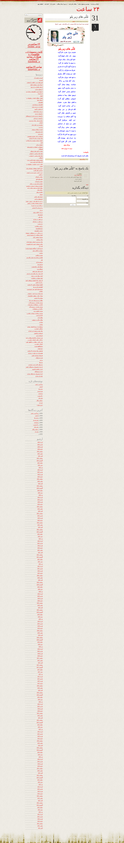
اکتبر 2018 (40, 635)
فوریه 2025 (40, 474)
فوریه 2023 (40, 518)
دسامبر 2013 (40, 768)
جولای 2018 (40, 642)
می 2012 (41, 812)
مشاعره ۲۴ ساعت (38, 298)
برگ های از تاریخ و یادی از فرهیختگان (34, 116)
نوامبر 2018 (40, 633)
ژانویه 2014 (40, 766)
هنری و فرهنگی (39, 357)
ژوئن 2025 (40, 465)
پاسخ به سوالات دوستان (37, 129)
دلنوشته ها (40, 214)
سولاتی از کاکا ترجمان (37, 250)
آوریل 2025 (40, 469)
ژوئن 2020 (40, 589)
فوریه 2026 (40, 446)
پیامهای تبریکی (39, 144)
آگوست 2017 (40, 667)
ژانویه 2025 (40, 476)
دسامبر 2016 (40, 685)
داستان (41, 194)
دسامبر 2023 (40, 506)
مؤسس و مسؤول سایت (83, 4)
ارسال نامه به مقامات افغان (36, 84)
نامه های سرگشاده (38, 333)
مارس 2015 (40, 734)
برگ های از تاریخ (39, 114)
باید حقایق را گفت (38, 109)
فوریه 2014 (40, 763)
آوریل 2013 (40, 786)
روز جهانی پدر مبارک (38, 219)
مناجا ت (41, 322)
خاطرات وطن (39, 192)
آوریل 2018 (40, 649)
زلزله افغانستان (39, 228)
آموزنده (41, 80)
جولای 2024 (40, 490)
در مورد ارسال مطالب (62, 4)
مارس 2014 (40, 761)
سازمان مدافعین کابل (38, 237)
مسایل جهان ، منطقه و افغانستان (35, 296)
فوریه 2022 (40, 545)
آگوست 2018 (40, 639)
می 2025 (41, 467)
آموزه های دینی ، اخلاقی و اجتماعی (35, 82)
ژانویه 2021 (40, 573)
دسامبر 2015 (40, 713)
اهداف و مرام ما (95, 4)
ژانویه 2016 (40, 711)
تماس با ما (52, 4)
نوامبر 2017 (40, 660)
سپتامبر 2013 (40, 775)
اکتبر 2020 (40, 580)
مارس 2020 (40, 596)
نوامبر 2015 (40, 715)
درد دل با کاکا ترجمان (38, 212)
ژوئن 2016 (40, 699)
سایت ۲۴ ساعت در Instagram (34, 67)
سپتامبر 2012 (40, 802)
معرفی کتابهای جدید (38, 311)
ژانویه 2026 (40, 449)
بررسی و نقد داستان (38, 111)
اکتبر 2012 (40, 800)
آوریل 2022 (40, 541)
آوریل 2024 (40, 497)
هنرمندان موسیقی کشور (37, 355)
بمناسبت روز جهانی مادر (37, 125)
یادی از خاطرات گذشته (37, 369)
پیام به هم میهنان (39, 132)
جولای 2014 (40, 752)
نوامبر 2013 (40, 770)
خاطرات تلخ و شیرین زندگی (36, 183)
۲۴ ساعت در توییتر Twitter (34, 45)
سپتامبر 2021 (40, 554)
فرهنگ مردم (40, 269)
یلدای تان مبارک (39, 376)
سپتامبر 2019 (40, 610)
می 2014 (41, 757)
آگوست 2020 (40, 584)
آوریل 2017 (40, 676)
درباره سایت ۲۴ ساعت (37, 208)
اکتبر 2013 (40, 773)
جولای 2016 (40, 697)
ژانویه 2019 (40, 628)
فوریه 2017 (40, 681)
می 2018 (41, 646)
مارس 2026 (40, 444)
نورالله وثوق (82, 159)
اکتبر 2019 (40, 607)
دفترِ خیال (40, 398)
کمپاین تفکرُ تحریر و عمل (37, 276)
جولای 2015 (40, 724)
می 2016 (41, 701)
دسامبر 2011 (40, 823)
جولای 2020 (40, 587)
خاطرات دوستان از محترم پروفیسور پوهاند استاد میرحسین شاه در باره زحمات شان (34, 188)
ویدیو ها (41, 362)
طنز (42, 260)
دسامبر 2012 (40, 796)
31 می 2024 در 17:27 (78, 175)
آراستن (41, 386)
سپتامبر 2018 (40, 637)
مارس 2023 (40, 515)
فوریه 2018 (40, 653)
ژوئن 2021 (40, 561)
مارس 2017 (40, 678)
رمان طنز (40, 217)
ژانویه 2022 (40, 548)
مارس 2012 (40, 816)
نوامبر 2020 (40, 577)
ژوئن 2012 (40, 809)
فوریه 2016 (40, 708)
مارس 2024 (40, 499)
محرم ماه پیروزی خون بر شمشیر (35, 293)
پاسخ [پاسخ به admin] (87, 184)
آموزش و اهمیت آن (38, 78)
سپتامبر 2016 (40, 692)
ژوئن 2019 (40, 616)
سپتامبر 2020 (40, 582)
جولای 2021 (40, 559)
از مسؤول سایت (39, 89)
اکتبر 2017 (40, 662)
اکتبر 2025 (40, 456)
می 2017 (41, 674)
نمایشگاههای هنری (38, 346)
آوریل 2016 (40, 704)
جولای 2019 (40, 614)
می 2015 (41, 729)
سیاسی (41, 253)
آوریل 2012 (40, 814)
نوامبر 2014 (40, 743)
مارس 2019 (40, 623)
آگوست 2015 (40, 722)
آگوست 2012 (40, 805)
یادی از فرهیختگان (38, 371)
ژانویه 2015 (40, 738)
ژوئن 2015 (40, 727)
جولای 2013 (40, 780)
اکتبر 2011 (40, 828)
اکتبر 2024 (40, 483)
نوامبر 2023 (40, 508)
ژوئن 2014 (40, 754)
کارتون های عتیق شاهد (37, 271)
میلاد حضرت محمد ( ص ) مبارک (35, 331)
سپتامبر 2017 (40, 665)
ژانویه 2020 (40, 600)
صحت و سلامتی (39, 255)
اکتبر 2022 (40, 527)
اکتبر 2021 (40, 552)
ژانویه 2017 (40, 683)
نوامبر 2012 (40, 798)
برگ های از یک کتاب (38, 118)
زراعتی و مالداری (39, 226)
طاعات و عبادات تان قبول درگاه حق (34, 257)
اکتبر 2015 (40, 717)
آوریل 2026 (40, 442)
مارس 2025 (40, 472)
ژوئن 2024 (40, 492)
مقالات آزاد (40, 317)
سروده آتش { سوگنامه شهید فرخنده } (34, 248)
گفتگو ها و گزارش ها (38, 287)
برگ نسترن (40, 396)
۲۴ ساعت (88, 9)
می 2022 (41, 538)
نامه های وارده (39, 335)
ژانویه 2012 (40, 821)
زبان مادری (40, 224)
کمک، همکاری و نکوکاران (37, 278)
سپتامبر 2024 (40, 486)
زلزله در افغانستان (38, 231)
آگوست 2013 (40, 777)
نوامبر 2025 (40, 453)
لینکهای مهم (40, 4)
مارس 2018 (40, 651)
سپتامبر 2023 (40, 513)
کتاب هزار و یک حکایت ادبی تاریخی (34, 273)
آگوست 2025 (40, 460)
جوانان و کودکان (39, 177)
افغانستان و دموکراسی (37, 104)
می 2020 (41, 591)
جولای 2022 (40, 534)
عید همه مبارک (39, 262)
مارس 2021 (40, 568)
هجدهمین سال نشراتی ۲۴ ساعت (35, 351)
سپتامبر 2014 (40, 747)
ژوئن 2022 (40, 536)
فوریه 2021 (40, 571)
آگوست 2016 (40, 695)
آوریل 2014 (40, 759)
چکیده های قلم (39, 179)
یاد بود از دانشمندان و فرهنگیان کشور (34, 367)
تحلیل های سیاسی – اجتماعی (36, 153)
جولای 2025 (40, 463)
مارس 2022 (40, 543)
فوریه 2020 (40, 598)
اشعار (73, 21)
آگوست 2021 (40, 557)
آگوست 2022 (40, 531)
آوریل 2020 (40, 593)
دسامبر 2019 (40, 603)
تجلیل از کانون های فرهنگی (36, 151)
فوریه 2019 (40, 626)
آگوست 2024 (40, 488)
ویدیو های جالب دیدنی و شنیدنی (35, 364)
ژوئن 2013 (40, 782)
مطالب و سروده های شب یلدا (36, 300)
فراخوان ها (40, 264)
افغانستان (40, 102)
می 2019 (41, 619)
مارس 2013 (40, 789)
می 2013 (41, 784)
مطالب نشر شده (73, 4)
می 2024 (41, 495)
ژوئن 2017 (40, 672)
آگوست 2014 (40, 750)
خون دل (41, 402)
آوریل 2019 (40, 621)
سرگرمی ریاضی (39, 384)
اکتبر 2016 (40, 690)
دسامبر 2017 (40, 658)
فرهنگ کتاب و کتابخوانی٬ (37, 266)
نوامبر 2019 (40, 605)
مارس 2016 (40, 706)
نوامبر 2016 (40, 688)
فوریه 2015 (40, 736)
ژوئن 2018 (40, 644)
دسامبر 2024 (40, 479)
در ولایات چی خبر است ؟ (37, 205)
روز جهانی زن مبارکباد (38, 221)
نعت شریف (40, 391)
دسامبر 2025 (40, 451)
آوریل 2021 (40, 566)
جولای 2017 (40, 669)
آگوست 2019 (40, 612)
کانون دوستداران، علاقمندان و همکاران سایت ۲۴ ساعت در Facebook (33, 56)
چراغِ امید (40, 393)
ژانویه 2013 (40, 793)
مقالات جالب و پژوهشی (37, 320)
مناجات (41, 324)
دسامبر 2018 (40, 630)
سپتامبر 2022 (40, 529)
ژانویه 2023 (40, 520)
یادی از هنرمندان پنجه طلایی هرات (35, 374)
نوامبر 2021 (40, 550)
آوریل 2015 (40, 731)
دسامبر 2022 (40, 522)
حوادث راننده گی (39, 181)
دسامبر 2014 (40, 740)
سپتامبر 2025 (40, 458)
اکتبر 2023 (40, 511)
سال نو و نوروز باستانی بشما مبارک (34, 242)
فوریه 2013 (40, 791)
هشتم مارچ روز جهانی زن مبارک (35, 353)
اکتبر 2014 (40, 745)
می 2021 (41, 564)
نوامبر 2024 (40, 481)
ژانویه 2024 (40, 504)
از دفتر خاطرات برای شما (37, 87)
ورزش (41, 360)
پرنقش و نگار (39, 400)
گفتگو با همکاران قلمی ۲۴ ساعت (35, 284)
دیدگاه (95, 26)
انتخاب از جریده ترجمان (37, 107)
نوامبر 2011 (40, 825)
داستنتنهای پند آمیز (38, 199)
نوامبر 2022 (40, 525)
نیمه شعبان (40, 348)
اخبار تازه (47, 4)
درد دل (41, 210)
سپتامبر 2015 (40, 720)
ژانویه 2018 (40, 655)
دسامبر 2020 (40, 575)
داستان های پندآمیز (38, 196)
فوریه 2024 (40, 502)
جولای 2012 (40, 807)
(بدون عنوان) (40, 405)
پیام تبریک (40, 134)
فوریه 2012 (40, 819)
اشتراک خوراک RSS (32, 20)
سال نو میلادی (39, 239)
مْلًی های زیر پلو (79, 16)
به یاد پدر (41, 127)
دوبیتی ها (41, 389)
